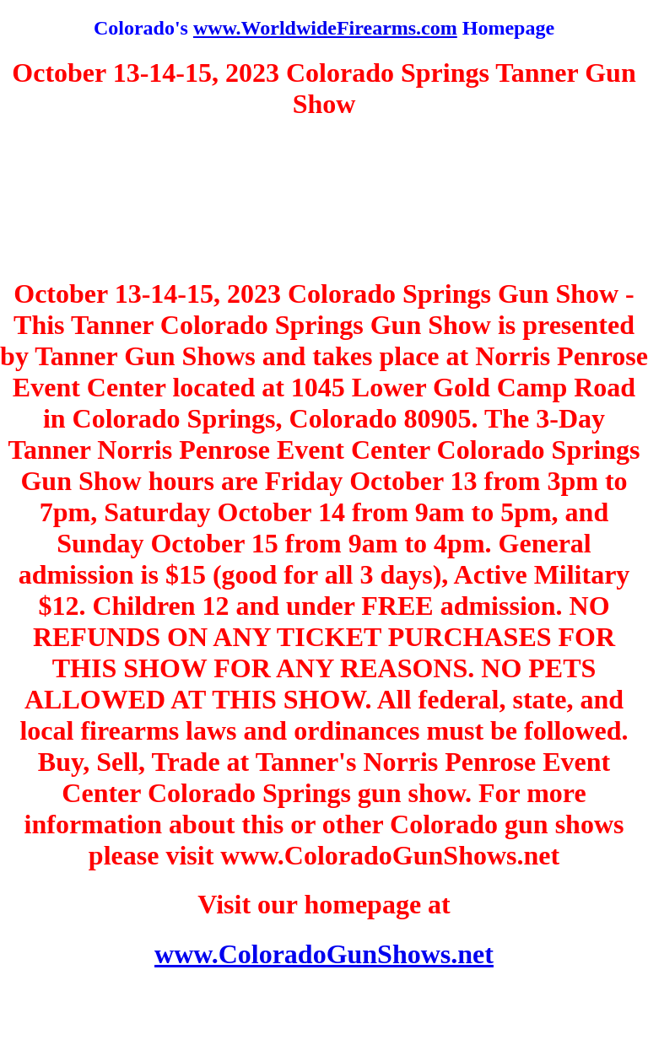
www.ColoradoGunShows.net (324, 954)
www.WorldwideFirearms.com (325, 28)
